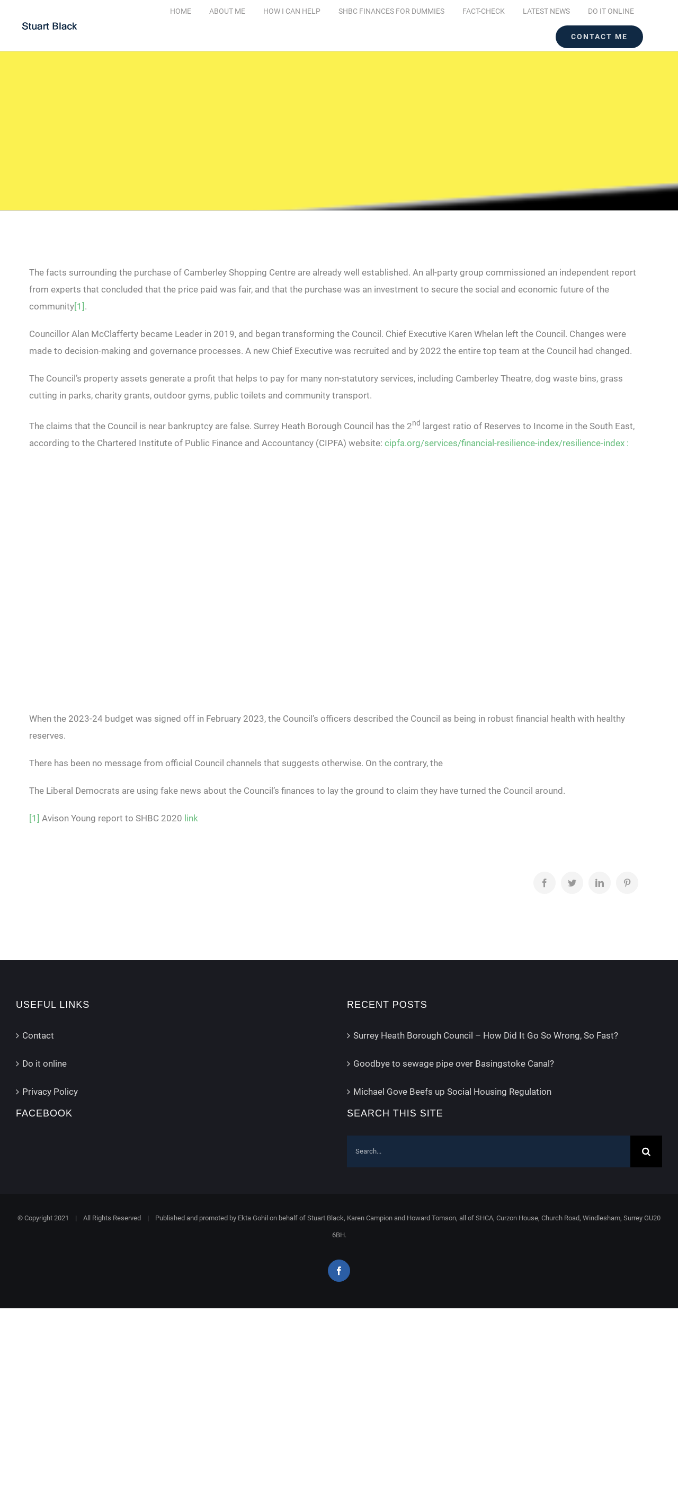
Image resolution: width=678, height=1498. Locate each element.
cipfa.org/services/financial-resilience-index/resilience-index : (507, 443)
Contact (38, 1035)
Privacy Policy (50, 1091)
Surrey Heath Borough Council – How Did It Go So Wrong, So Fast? (485, 1035)
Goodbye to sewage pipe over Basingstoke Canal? (453, 1063)
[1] (79, 306)
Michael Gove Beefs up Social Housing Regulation (452, 1091)
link (191, 818)
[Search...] (488, 1151)
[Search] (646, 1151)
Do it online (44, 1063)
